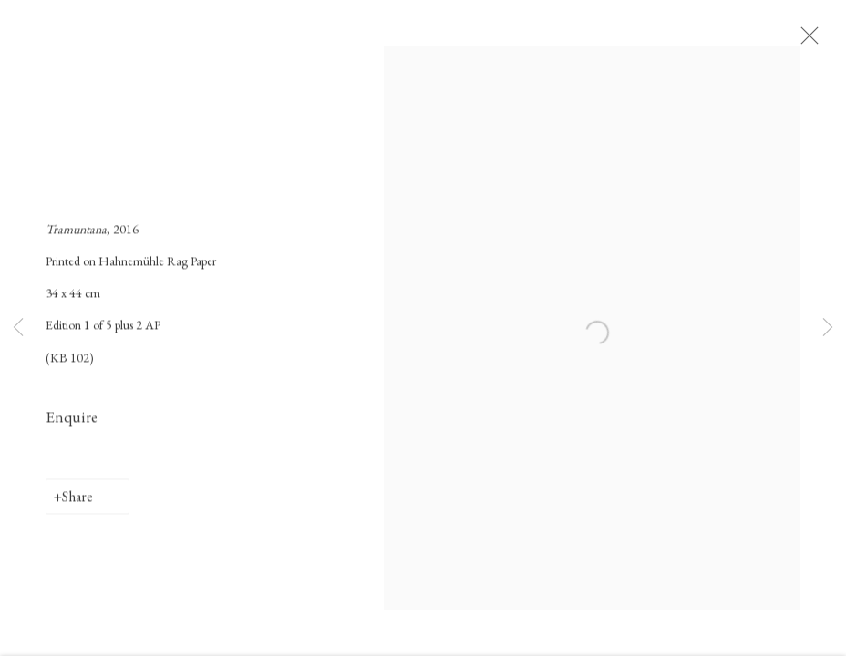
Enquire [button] (72, 422)
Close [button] (813, 41)
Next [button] (828, 328)
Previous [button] (18, 328)
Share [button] (77, 501)
